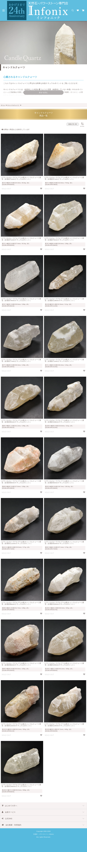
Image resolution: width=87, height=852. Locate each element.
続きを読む (43, 92)
